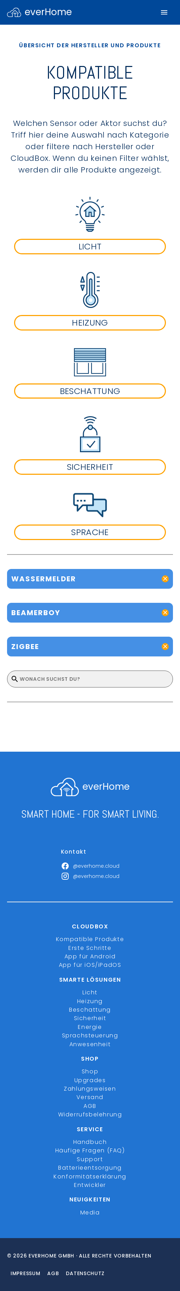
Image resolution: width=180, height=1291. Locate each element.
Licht (90, 992)
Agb (53, 1273)
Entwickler (90, 1185)
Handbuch (90, 1142)
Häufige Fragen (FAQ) (90, 1150)
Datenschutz (85, 1273)
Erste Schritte (89, 948)
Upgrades (90, 1080)
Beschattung (90, 1010)
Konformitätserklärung (90, 1176)
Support (90, 1159)
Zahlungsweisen (90, 1089)
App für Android (90, 956)
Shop (90, 1071)
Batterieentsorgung (90, 1168)
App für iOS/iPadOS (90, 965)
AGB (90, 1106)
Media (90, 1212)
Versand (90, 1097)
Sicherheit (90, 1018)
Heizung (90, 1001)
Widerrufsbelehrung (90, 1114)
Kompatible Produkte (90, 939)
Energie (90, 1027)
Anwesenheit (90, 1044)
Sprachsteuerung (90, 1035)
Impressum (25, 1273)
